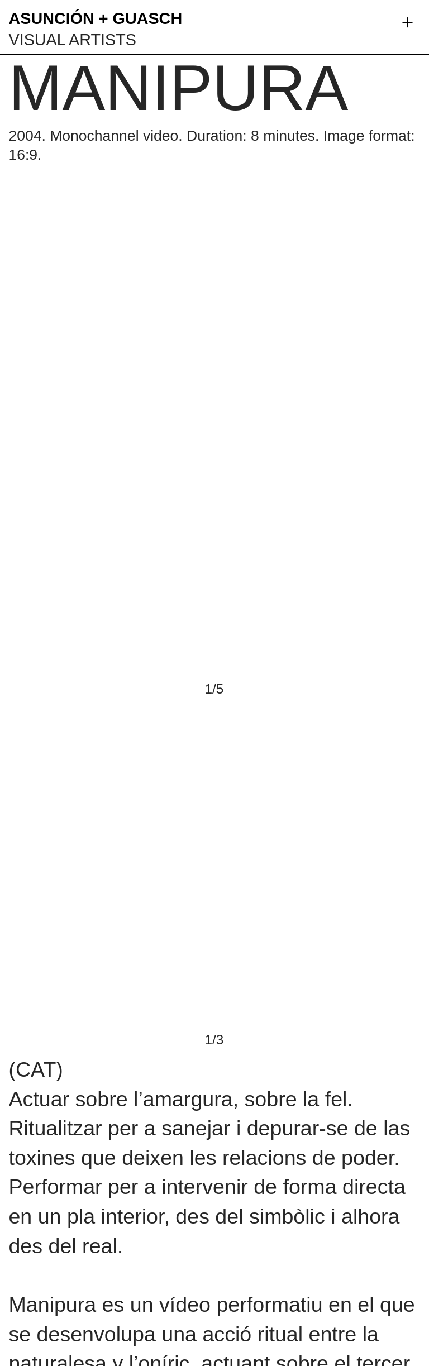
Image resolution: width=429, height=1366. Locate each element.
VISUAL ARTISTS (72, 40)
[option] (214, 534)
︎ (407, 22)
